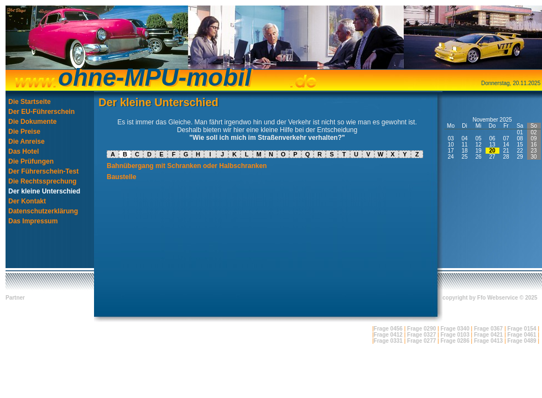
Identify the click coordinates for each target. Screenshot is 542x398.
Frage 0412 (388, 335)
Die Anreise (26, 141)
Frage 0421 (488, 335)
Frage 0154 (521, 329)
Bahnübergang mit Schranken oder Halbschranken (187, 166)
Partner (15, 298)
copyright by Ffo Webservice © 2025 (490, 298)
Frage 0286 (454, 341)
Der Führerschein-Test (43, 171)
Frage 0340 (454, 329)
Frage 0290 (421, 329)
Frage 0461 (521, 335)
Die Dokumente (32, 121)
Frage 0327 (421, 335)
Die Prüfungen (31, 161)
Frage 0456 (388, 329)
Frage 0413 (488, 341)
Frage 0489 (521, 341)
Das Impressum (33, 221)
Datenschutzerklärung (43, 211)
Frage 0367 (488, 329)
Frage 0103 (454, 335)
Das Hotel (23, 151)
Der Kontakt (27, 201)
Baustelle (121, 177)
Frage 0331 (388, 341)
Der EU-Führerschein (41, 112)
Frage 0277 (421, 341)
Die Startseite (29, 102)
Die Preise (24, 131)
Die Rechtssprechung (42, 181)
